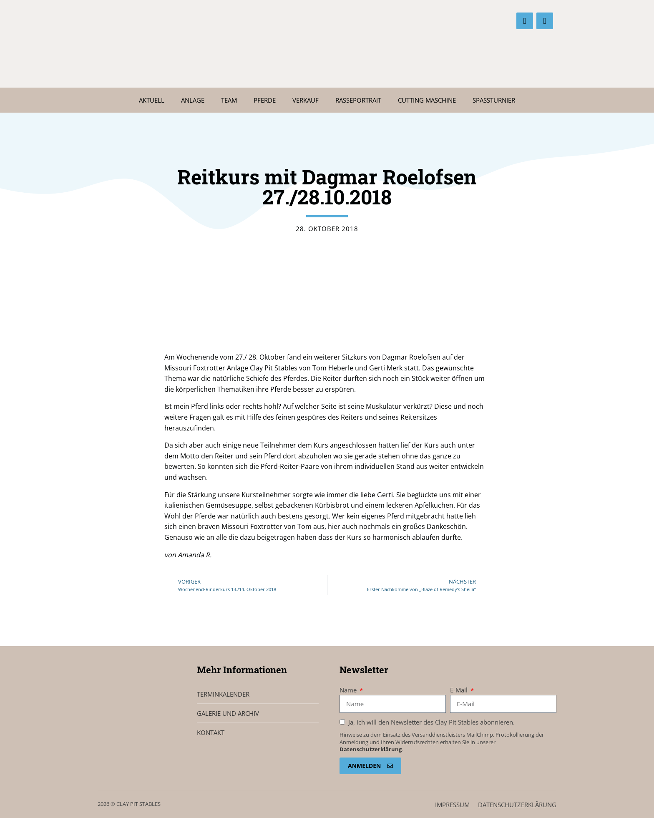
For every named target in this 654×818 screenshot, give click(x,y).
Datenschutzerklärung (371, 749)
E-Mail (459, 690)
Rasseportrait (358, 100)
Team (229, 100)
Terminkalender (223, 694)
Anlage (192, 100)
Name (349, 690)
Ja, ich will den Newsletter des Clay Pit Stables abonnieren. (431, 722)
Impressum (452, 804)
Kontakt (210, 732)
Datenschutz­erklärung (517, 804)
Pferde (265, 100)
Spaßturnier (494, 100)
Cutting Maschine (427, 100)
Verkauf (305, 100)
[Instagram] (544, 21)
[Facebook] (524, 21)
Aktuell (151, 100)
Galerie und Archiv (228, 713)
